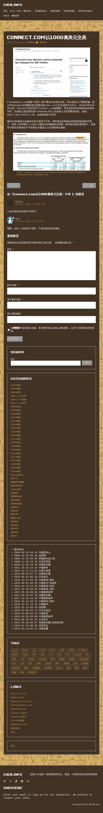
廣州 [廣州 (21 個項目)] (53, 659)
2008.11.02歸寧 (18, 403)
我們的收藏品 (16, 504)
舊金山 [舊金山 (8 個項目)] (59, 668)
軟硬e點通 (15, 728)
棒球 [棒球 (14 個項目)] (39, 663)
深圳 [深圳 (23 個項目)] (57, 663)
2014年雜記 (16, 428)
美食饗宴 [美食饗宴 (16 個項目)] (36, 668)
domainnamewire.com (21, 705)
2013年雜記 (16, 424)
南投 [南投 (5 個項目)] (42, 655)
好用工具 (14, 478)
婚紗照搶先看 (16, 486)
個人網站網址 (14, 313)
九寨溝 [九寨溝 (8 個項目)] (71, 650)
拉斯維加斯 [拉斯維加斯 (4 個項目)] (84, 659)
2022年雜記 (30, 42)
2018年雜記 (16, 442)
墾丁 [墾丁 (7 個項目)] (88, 655)
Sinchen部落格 (18, 720)
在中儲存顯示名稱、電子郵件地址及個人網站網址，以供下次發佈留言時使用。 (52, 330)
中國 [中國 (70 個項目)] (62, 650)
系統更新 (14, 521)
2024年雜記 (16, 464)
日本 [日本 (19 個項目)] (22, 663)
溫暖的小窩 (15, 518)
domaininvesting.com (22, 701)
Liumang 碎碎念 (18, 717)
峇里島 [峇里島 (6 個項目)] (31, 659)
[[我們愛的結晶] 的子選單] (47, 11)
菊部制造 (19, 202)
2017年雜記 (16, 439)
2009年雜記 (16, 410)
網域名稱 (42, 42)
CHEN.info (12, 5)
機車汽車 (14, 514)
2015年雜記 (16, 432)
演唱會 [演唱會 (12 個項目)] (66, 663)
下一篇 (89, 185)
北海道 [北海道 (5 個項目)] (25, 655)
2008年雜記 (16, 406)
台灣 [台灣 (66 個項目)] (67, 655)
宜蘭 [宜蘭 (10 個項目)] (14, 659)
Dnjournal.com (18, 693)
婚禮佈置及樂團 (17, 482)
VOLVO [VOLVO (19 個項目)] (53, 650)
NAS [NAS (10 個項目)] (34, 650)
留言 (11, 249)
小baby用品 (16, 489)
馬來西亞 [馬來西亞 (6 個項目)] (32, 672)
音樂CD (14, 536)
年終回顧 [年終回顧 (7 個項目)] (42, 659)
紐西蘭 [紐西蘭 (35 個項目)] (85, 663)
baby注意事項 (17, 475)
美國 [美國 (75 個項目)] (26, 668)
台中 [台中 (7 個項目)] (51, 655)
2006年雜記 (16, 392)
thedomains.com (19, 724)
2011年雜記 (16, 417)
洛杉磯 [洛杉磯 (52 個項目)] (48, 663)
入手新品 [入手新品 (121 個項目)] (82, 650)
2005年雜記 (16, 389)
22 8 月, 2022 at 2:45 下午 (29, 221)
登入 (13, 746)
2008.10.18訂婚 (18, 396)
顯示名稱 (13, 285)
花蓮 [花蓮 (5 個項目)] (68, 668)
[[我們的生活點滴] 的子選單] (92, 11)
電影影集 (14, 532)
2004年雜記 (16, 385)
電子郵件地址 (15, 299)
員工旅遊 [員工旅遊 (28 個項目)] (77, 655)
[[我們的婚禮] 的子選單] (60, 11)
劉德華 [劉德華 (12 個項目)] (15, 655)
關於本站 (14, 529)
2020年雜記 (16, 450)
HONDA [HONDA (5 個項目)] (25, 650)
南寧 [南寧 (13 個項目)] (34, 655)
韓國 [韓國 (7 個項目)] (85, 668)
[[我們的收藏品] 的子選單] (75, 11)
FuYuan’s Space (19, 713)
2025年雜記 (16, 468)
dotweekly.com (18, 709)
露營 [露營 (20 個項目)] (77, 668)
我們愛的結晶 (16, 496)
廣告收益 (14, 493)
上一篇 (13, 185)
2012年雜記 (16, 421)
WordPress (94, 804)
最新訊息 (14, 511)
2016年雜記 (16, 435)
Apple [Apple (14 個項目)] (15, 650)
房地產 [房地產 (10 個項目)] (72, 659)
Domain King (17, 697)
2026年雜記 (16, 471)
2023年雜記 (16, 460)
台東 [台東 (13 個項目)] (59, 655)
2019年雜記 (16, 446)
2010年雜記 (16, 414)
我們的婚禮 (15, 500)
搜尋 (13, 359)
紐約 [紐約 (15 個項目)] (75, 663)
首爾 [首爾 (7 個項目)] (14, 672)
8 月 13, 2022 (15, 42)
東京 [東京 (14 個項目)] (30, 663)
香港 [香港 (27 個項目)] (22, 672)
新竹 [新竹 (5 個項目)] (14, 663)
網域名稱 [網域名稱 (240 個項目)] (16, 668)
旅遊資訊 (14, 507)
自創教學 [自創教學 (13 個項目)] (48, 668)
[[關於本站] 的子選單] (32, 11)
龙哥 (13, 732)
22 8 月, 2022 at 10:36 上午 (30, 204)
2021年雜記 (16, 453)
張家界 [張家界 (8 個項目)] (62, 659)
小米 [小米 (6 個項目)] (22, 659)
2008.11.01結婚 (18, 399)
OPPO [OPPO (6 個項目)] (43, 650)
